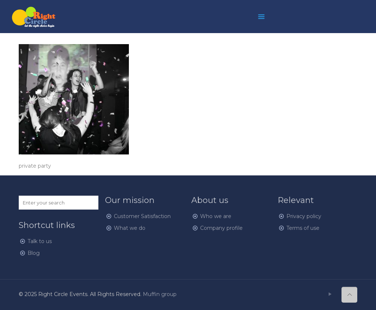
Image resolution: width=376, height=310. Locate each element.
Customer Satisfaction (142, 216)
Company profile (221, 228)
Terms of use (302, 228)
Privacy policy (303, 216)
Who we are (215, 216)
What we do (129, 228)
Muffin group (160, 294)
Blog (34, 253)
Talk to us (40, 241)
